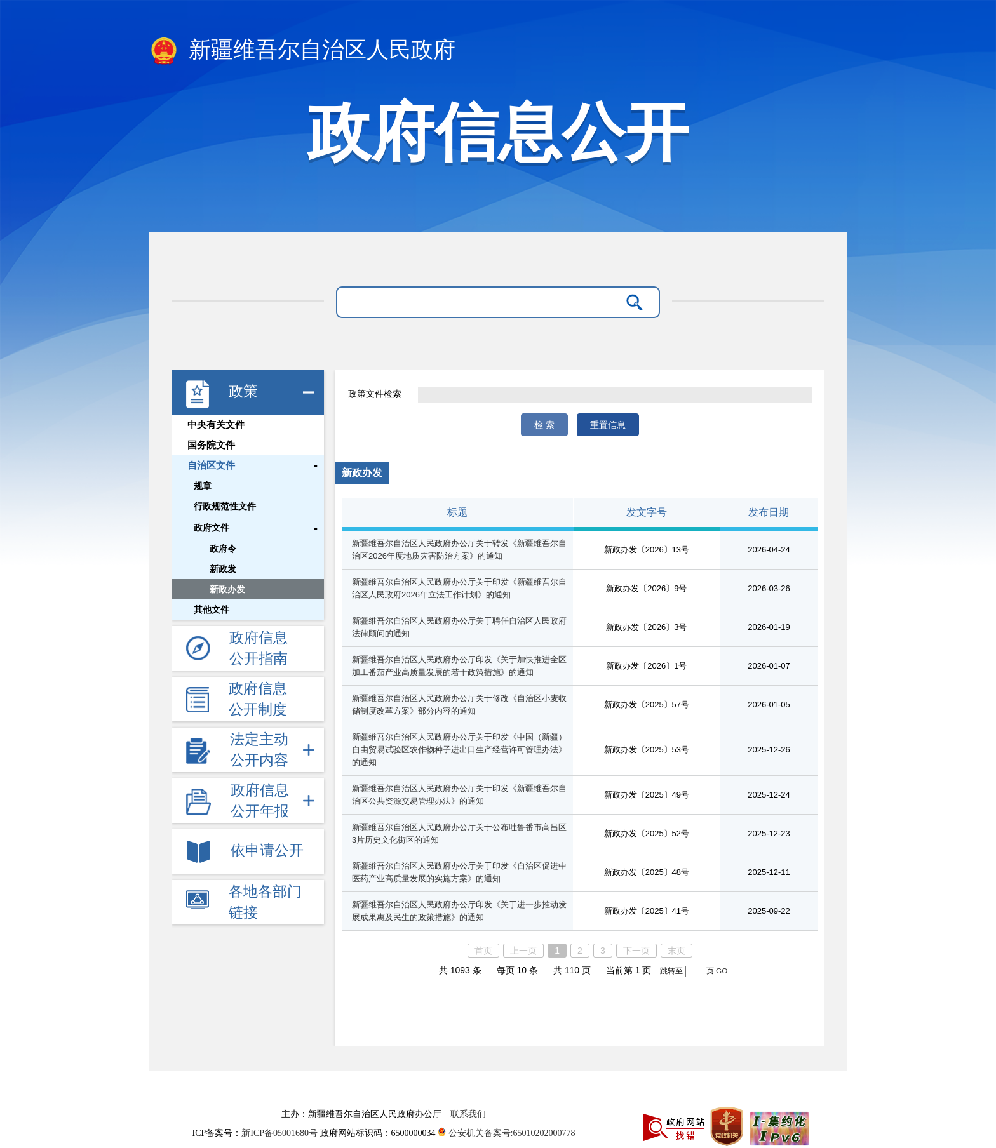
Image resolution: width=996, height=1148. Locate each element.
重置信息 (608, 425)
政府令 (223, 549)
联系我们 (468, 1114)
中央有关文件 (216, 425)
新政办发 (227, 589)
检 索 (544, 425)
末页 (676, 950)
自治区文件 (211, 465)
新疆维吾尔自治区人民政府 (302, 51)
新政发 (223, 569)
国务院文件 (211, 445)
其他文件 (211, 609)
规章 (203, 486)
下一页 (636, 950)
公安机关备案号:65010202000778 (506, 1133)
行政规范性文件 (225, 506)
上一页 (523, 950)
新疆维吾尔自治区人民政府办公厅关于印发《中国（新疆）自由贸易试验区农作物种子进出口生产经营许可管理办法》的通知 (459, 749)
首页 (483, 950)
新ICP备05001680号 (280, 1133)
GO (721, 970)
